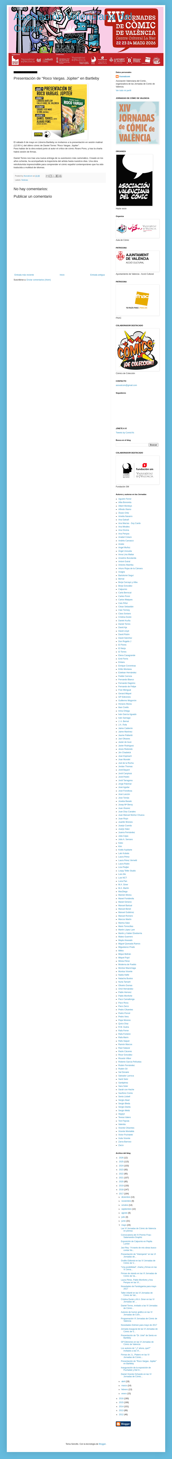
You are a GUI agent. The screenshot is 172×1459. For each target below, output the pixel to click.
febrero (124, 1389)
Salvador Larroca (126, 1076)
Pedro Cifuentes (125, 1009)
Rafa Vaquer (124, 1041)
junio (123, 1221)
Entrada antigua (97, 275)
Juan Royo (123, 818)
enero (124, 1393)
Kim (120, 846)
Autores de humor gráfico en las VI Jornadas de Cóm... (136, 1313)
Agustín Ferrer (124, 499)
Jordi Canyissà (125, 773)
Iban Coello (123, 707)
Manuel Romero (125, 916)
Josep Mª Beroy (125, 804)
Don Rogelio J (124, 641)
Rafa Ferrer (123, 1030)
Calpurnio (122, 589)
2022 (121, 1174)
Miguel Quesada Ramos (129, 944)
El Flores (122, 645)
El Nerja (122, 648)
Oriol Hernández (125, 989)
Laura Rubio (123, 864)
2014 (121, 1406)
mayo (124, 1225)
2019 (121, 1185)
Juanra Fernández (126, 832)
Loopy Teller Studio (127, 871)
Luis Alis (122, 874)
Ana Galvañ (123, 520)
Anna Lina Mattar (126, 554)
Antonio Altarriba (125, 565)
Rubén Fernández (126, 1065)
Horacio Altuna (125, 704)
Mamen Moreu (124, 895)
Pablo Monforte (125, 996)
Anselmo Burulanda (127, 558)
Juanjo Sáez (124, 829)
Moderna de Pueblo (127, 964)
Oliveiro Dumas (125, 985)
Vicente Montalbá (126, 1131)
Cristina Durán (124, 617)
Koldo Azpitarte (125, 850)
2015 (121, 1402)
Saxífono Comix (125, 1093)
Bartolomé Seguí (126, 575)
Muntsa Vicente (125, 971)
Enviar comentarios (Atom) (39, 280)
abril (123, 1381)
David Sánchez (125, 638)
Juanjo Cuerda (125, 825)
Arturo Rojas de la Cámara (130, 568)
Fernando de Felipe (127, 686)
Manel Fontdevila (126, 898)
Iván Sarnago (124, 718)
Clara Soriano (124, 613)
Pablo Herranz (124, 992)
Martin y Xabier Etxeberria (130, 933)
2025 (121, 1161)
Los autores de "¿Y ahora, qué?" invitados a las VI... (136, 1349)
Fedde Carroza (125, 676)
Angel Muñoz (124, 547)
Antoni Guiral (124, 561)
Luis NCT (122, 878)
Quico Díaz (123, 1023)
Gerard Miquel (124, 693)
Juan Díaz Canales (127, 811)
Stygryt (121, 1114)
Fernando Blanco (126, 679)
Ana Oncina (123, 530)
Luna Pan (122, 881)
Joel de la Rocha (126, 763)
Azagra (121, 572)
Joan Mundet (124, 759)
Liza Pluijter (123, 867)
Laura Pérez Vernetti (127, 860)
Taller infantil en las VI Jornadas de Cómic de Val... (137, 1294)
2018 (121, 1189)
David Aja (122, 627)
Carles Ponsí (124, 596)
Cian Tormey (124, 610)
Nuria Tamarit (124, 982)
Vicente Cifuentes (126, 1128)
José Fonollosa (125, 791)
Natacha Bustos (125, 978)
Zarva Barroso (124, 1142)
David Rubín (124, 634)
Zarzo (121, 1145)
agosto (124, 1213)
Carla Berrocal (124, 592)
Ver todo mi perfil (123, 90)
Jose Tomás (123, 798)
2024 (121, 1166)
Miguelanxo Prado (126, 947)
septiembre (126, 1209)
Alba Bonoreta (124, 502)
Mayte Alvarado (125, 940)
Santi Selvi (123, 1079)
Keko (120, 843)
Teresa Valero (124, 1117)
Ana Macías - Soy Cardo (129, 523)
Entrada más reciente (24, 275)
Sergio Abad (123, 1100)
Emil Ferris (123, 659)
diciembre (126, 1197)
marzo (124, 1385)
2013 (121, 1410)
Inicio (62, 275)
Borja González (125, 586)
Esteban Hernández (127, 672)
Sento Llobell (124, 1096)
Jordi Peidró (123, 777)
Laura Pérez (123, 857)
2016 (121, 1398)
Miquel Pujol (123, 957)
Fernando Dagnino (126, 683)
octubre (125, 1205)
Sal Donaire (123, 1072)
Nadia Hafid (123, 975)
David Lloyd (123, 631)
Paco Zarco (123, 1006)
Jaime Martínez (125, 732)
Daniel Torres (124, 624)
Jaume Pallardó (125, 735)
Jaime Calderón (125, 728)
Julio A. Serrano (125, 839)
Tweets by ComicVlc (125, 432)
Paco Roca (123, 1003)
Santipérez (123, 1083)
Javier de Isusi (124, 742)
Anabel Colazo (125, 537)
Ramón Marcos (125, 1044)
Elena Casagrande (126, 655)
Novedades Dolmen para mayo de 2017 (139, 1325)
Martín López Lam (126, 930)
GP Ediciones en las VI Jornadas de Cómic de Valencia (137, 1343)
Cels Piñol (123, 603)
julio (123, 1217)
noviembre (126, 1201)
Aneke (121, 544)
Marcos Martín (124, 919)
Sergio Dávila (124, 1107)
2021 (121, 1177)
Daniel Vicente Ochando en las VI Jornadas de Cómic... (136, 1375)
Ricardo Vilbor (124, 1058)
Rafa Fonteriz (124, 1034)
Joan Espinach (125, 756)
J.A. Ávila (122, 725)
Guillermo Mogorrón (127, 700)
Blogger (102, 1444)
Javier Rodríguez (126, 745)
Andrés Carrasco (126, 540)
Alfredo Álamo (124, 509)
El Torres (122, 652)
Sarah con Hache (126, 1089)
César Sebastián (126, 606)
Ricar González (125, 1055)
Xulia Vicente (124, 1138)
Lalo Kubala (123, 853)
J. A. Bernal (123, 721)
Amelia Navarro (125, 516)
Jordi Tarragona (125, 780)
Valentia (122, 1124)
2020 (121, 1181)
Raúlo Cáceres (125, 1051)
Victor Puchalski (125, 1135)
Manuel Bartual (125, 905)
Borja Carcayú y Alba (127, 582)
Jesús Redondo (125, 749)
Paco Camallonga (126, 999)
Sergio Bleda (124, 1103)
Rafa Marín (123, 1037)
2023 (121, 1169)
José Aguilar (123, 787)
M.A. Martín (123, 888)
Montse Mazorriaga (127, 968)
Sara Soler (123, 1086)
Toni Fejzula (123, 1121)
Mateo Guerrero (125, 937)
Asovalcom (124, 76)
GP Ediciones (124, 697)
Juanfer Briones (125, 822)
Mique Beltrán (124, 954)
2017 (121, 1193)
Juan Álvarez (124, 808)
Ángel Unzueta (125, 551)
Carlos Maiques (125, 599)
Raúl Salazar (124, 1048)
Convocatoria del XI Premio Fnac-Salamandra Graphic (136, 1236)
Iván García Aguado (127, 714)
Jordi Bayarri (124, 770)
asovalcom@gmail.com (126, 385)
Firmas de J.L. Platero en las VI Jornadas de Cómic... (135, 1356)
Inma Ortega (124, 711)
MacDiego (123, 891)
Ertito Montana (125, 669)
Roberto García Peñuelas (129, 1062)
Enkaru (121, 662)
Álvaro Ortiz (123, 513)
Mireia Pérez (124, 961)
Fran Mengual (124, 690)
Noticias (24, 180)
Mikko (121, 950)
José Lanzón (124, 794)
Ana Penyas (123, 534)
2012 (121, 1414)
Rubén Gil (122, 1069)
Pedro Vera (123, 1016)
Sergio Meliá (124, 1110)
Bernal (121, 579)
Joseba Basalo (125, 801)
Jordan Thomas (125, 766)
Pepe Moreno (124, 1020)
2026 (121, 1158)
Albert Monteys (125, 506)
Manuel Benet (124, 909)
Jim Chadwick (124, 752)
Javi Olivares (124, 739)
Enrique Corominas (127, 666)
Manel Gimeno (125, 902)
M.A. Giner (123, 884)
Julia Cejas (123, 836)
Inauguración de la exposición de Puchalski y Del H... (136, 1368)
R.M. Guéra (123, 1027)
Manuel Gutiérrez (126, 912)
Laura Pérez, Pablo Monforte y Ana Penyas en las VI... (137, 1281)
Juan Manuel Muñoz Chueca (131, 815)
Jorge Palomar (125, 784)
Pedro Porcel (124, 1013)
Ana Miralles (124, 527)
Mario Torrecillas (125, 926)
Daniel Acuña (124, 620)
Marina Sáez (124, 923)
